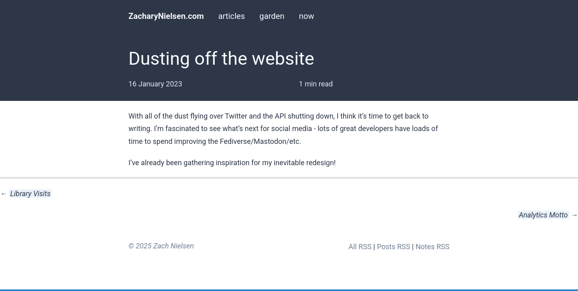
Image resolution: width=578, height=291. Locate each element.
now (306, 16)
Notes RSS (432, 246)
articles (231, 16)
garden (271, 16)
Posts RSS (393, 246)
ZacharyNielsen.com (166, 16)
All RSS (359, 246)
